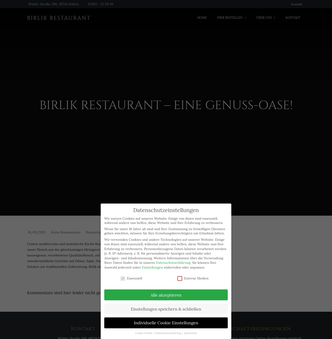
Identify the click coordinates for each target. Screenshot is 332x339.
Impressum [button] (190, 328)
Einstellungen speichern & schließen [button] (166, 303)
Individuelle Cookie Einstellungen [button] (166, 317)
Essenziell (131, 273)
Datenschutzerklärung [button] (168, 328)
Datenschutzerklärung (173, 257)
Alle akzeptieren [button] (166, 289)
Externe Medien (193, 273)
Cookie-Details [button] (144, 328)
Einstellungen (152, 262)
